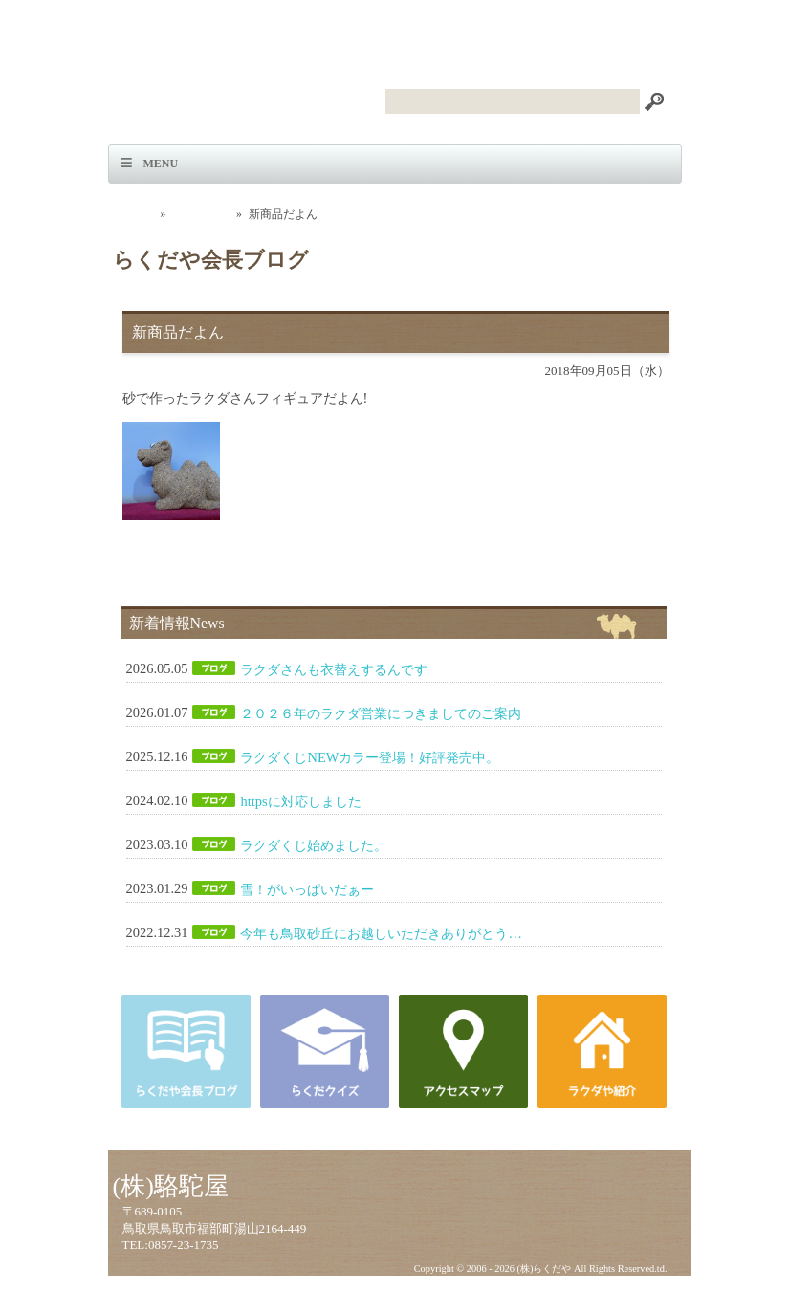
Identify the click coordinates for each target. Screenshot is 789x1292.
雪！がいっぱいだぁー (307, 889)
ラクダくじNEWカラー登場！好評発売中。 (369, 757)
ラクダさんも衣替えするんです (333, 669)
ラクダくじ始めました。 (313, 845)
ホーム (137, 214)
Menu (161, 163)
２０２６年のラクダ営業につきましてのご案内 (380, 713)
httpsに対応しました (300, 801)
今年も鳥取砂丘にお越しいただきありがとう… (380, 933)
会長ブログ (201, 214)
